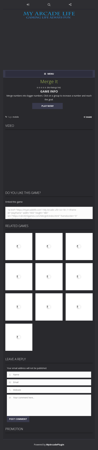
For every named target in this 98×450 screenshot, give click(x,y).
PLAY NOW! (48, 105)
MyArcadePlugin (55, 444)
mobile (16, 117)
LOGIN (28, 5)
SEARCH (49, 5)
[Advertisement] (49, 47)
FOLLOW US (70, 5)
